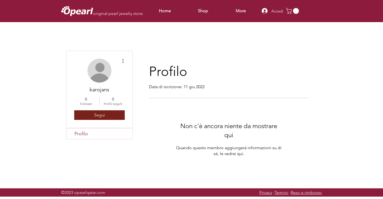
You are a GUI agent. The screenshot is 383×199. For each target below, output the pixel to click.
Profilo (81, 134)
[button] (293, 11)
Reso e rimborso (306, 192)
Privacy (265, 192)
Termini (281, 192)
